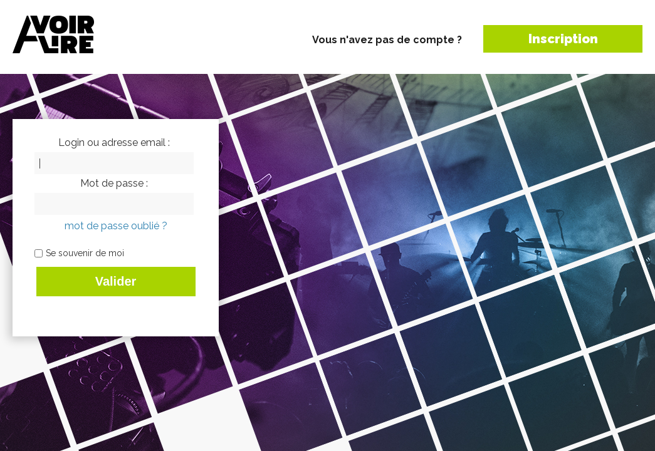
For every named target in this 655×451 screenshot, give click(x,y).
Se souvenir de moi (85, 253)
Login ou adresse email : (114, 143)
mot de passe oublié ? (116, 226)
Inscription (563, 38)
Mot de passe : (114, 184)
